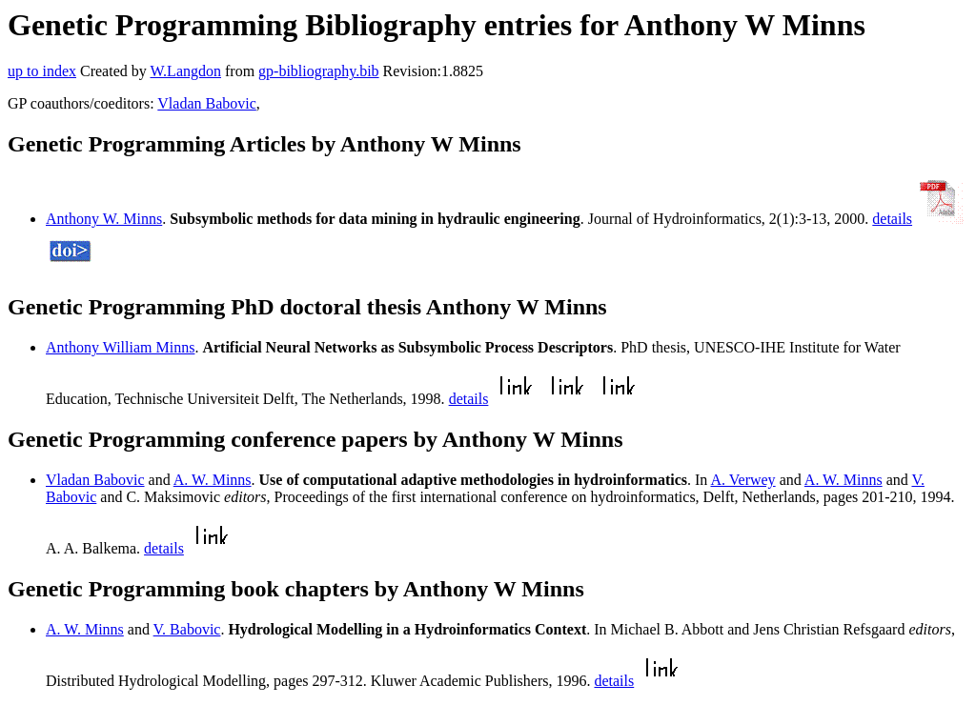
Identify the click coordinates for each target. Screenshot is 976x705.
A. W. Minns (212, 480)
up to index (42, 71)
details (892, 219)
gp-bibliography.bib (318, 71)
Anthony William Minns (120, 347)
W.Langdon (185, 71)
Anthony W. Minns (104, 219)
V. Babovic (187, 629)
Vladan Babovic (206, 103)
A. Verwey (742, 480)
